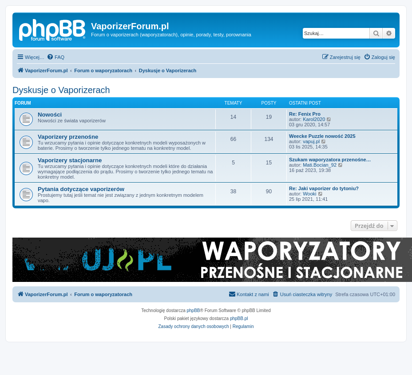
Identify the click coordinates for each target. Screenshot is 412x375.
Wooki (309, 193)
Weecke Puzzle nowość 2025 (322, 136)
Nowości (50, 114)
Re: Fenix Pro (305, 114)
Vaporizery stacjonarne (70, 160)
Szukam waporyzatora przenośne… (330, 159)
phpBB (193, 310)
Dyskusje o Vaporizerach (61, 90)
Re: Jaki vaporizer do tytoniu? (324, 188)
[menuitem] (55, 57)
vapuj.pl (311, 141)
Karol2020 (314, 119)
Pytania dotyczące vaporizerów (81, 189)
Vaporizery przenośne (68, 136)
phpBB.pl (239, 318)
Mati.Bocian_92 (320, 165)
